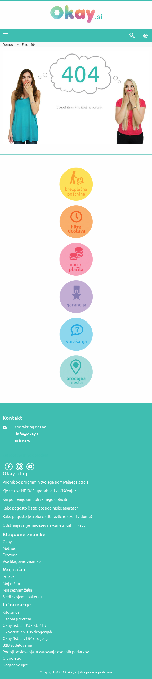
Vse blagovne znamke (22, 562)
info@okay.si (27, 434)
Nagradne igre (15, 665)
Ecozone (10, 555)
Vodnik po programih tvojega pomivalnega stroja (46, 482)
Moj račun (11, 584)
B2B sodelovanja (17, 645)
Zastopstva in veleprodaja (25, 455)
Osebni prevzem (17, 619)
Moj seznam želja (17, 590)
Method (9, 549)
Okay (7, 542)
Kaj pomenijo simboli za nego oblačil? (35, 499)
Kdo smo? (11, 612)
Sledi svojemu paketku (22, 597)
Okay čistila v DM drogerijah (27, 639)
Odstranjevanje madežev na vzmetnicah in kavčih (46, 525)
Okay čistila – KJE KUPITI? (24, 625)
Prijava (9, 577)
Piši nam (22, 441)
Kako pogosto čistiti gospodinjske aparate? (40, 508)
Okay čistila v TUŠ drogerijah (27, 632)
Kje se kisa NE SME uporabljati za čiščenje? (39, 491)
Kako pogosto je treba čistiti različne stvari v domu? (47, 516)
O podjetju (12, 658)
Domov (8, 44)
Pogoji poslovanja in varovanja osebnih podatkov (46, 652)
